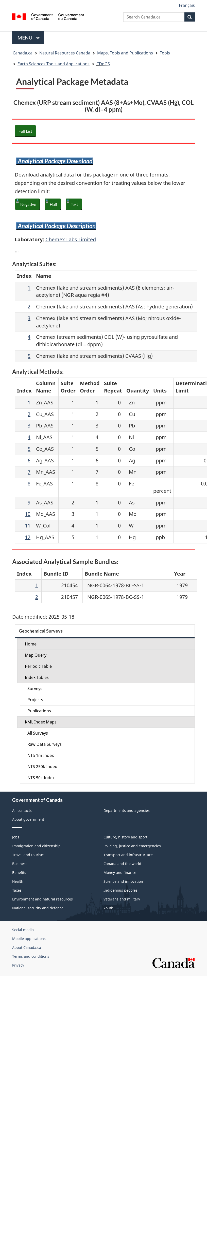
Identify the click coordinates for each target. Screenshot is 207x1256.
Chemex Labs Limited (70, 239)
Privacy (18, 965)
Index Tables (37, 677)
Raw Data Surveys (44, 744)
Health (17, 881)
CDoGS (103, 64)
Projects (35, 699)
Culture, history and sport (125, 837)
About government (28, 819)
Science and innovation (123, 881)
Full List (25, 131)
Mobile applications (29, 938)
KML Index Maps (41, 722)
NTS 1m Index (40, 755)
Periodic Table (38, 666)
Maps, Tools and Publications (125, 53)
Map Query (35, 655)
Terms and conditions (30, 956)
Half (53, 204)
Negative (28, 204)
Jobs (15, 837)
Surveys (34, 688)
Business (19, 863)
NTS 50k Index (41, 777)
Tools (165, 53)
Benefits (19, 872)
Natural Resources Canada (64, 53)
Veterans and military (122, 899)
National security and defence (37, 908)
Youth (108, 908)
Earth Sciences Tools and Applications (54, 64)
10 (27, 514)
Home (31, 644)
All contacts (22, 810)
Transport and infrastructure (128, 854)
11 (27, 525)
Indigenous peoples (120, 890)
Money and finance (120, 872)
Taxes (17, 890)
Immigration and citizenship (36, 845)
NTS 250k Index (42, 766)
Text (74, 204)
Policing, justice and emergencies (132, 845)
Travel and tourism (28, 854)
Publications (39, 711)
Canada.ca (22, 53)
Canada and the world (122, 863)
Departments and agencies (127, 810)
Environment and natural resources (42, 899)
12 (27, 537)
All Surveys (37, 733)
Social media (23, 929)
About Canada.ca (26, 947)
